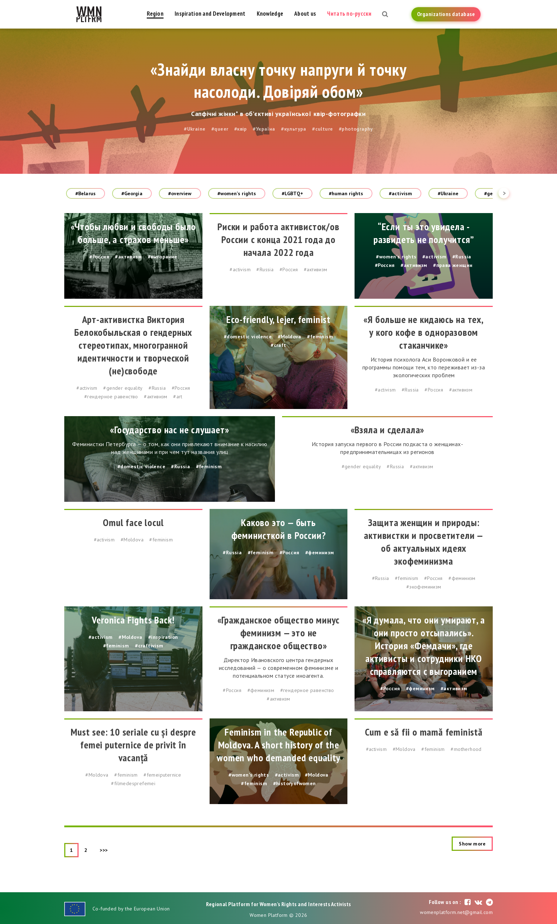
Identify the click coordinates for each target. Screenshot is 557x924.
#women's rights (236, 193)
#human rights (346, 193)
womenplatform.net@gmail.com (456, 912)
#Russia (265, 269)
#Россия (99, 256)
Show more (472, 843)
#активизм (128, 256)
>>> (104, 850)
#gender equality (122, 388)
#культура (293, 129)
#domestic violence (248, 336)
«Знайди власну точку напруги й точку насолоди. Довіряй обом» (278, 80)
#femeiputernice (162, 775)
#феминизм (319, 552)
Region (155, 13)
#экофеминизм (423, 587)
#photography (356, 129)
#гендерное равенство (111, 396)
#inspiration (163, 637)
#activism (400, 193)
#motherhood (466, 749)
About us (305, 13)
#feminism (320, 336)
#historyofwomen (294, 783)
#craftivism (149, 645)
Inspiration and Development (210, 13)
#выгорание (162, 256)
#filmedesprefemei (133, 783)
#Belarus (85, 193)
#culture (322, 129)
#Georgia (131, 193)
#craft (278, 345)
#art (177, 396)
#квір (240, 129)
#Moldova (289, 336)
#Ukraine (194, 129)
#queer (219, 129)
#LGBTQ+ (292, 193)
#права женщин (452, 265)
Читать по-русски (349, 13)
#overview (180, 193)
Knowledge (270, 13)
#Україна (264, 129)
